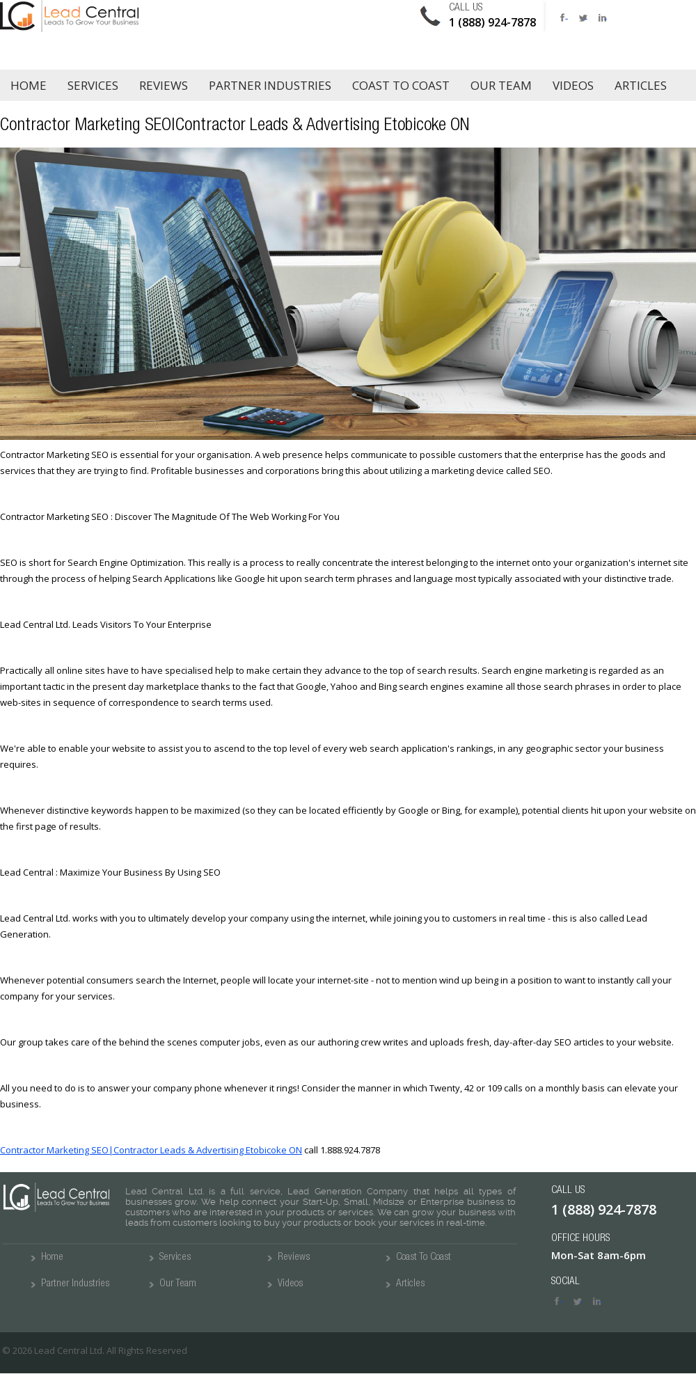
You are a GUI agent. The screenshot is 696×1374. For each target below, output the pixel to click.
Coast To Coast (423, 1257)
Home (28, 85)
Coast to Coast (401, 85)
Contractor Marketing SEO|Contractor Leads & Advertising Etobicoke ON (151, 1150)
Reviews (163, 85)
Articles (641, 85)
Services (93, 85)
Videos (573, 85)
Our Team (501, 85)
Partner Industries (270, 85)
